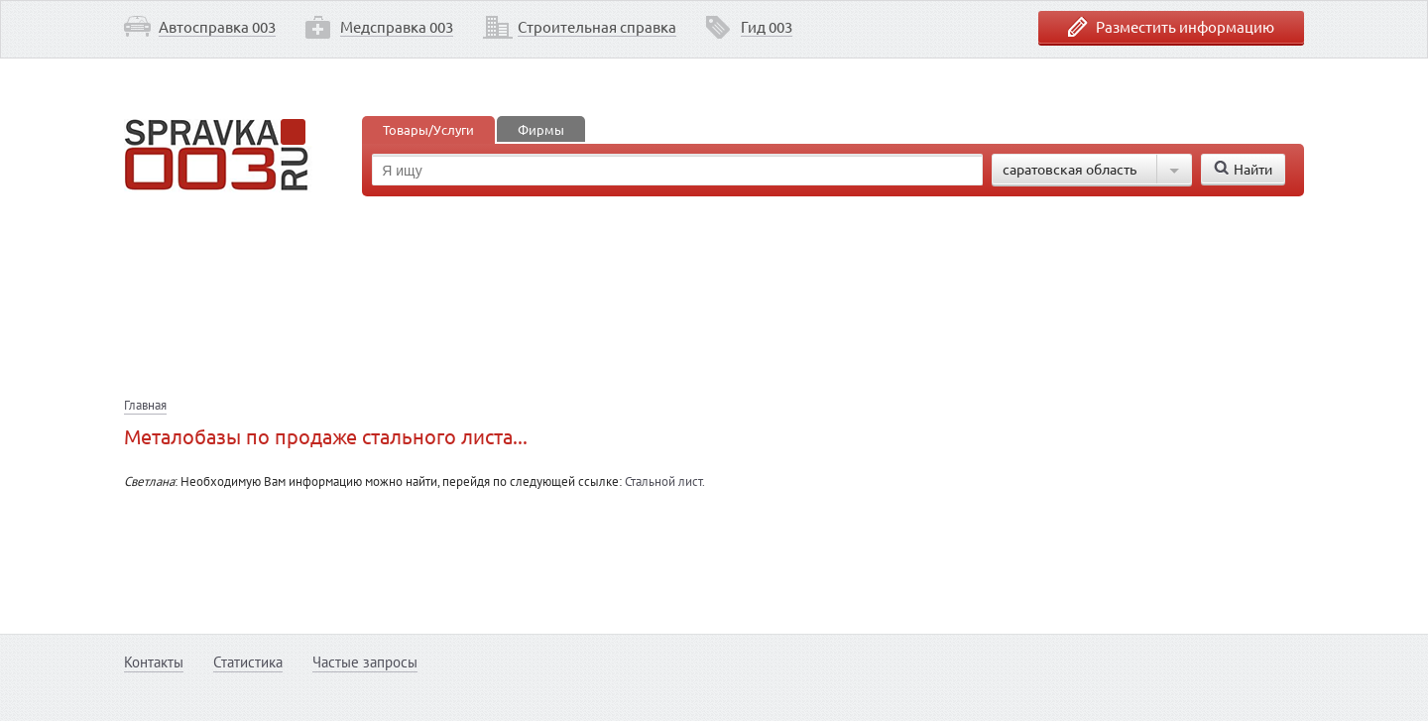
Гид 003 (766, 26)
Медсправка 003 (396, 26)
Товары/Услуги (428, 129)
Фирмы (541, 129)
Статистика (248, 662)
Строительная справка (597, 26)
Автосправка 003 (217, 26)
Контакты (153, 662)
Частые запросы (364, 662)
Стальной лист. (665, 481)
